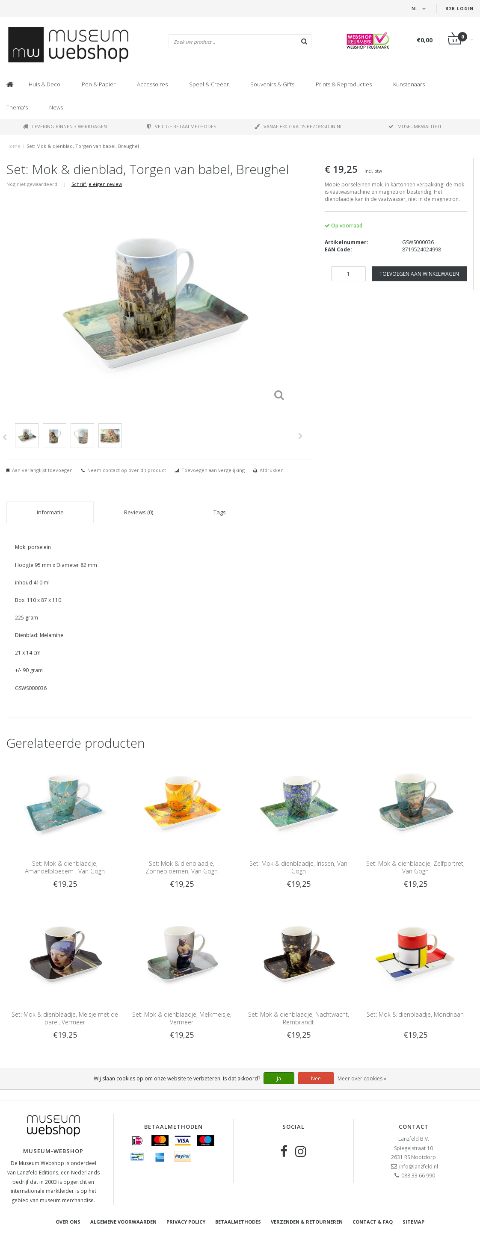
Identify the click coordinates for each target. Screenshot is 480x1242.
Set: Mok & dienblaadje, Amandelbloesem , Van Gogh (65, 867)
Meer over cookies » (362, 1078)
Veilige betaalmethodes (181, 126)
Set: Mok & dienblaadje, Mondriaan (415, 1014)
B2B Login (459, 9)
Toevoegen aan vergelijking (213, 470)
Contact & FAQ (373, 1221)
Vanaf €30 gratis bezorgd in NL (299, 126)
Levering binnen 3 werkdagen (65, 126)
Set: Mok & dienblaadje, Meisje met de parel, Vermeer (65, 1018)
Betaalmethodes (238, 1221)
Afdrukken (272, 470)
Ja (279, 1078)
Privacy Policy (185, 1221)
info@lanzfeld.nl (418, 1166)
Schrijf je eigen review (96, 184)
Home (13, 146)
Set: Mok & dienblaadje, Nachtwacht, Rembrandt (298, 1018)
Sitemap (413, 1221)
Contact (414, 1126)
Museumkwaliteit (415, 126)
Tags (219, 512)
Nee (316, 1078)
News (56, 107)
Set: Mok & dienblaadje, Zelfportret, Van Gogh (415, 867)
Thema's (17, 107)
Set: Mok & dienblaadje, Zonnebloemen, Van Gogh (181, 867)
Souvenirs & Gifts (272, 84)
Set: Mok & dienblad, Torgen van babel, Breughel (83, 146)
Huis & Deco (44, 84)
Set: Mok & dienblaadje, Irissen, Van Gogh (298, 867)
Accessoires (152, 84)
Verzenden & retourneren (307, 1221)
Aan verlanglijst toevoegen (42, 470)
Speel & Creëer (209, 84)
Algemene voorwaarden (123, 1221)
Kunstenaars (409, 84)
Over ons (68, 1221)
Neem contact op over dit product (126, 470)
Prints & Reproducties (344, 84)
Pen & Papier (99, 84)
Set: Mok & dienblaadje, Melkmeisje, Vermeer (181, 1018)
